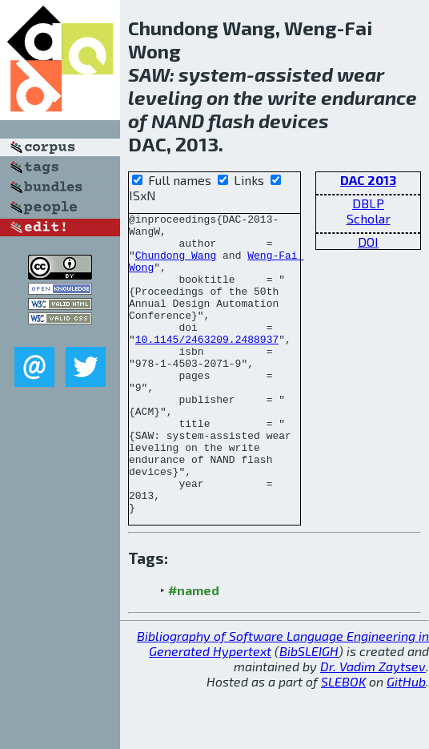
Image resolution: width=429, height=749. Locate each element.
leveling (165, 97)
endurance (369, 97)
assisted (294, 74)
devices (294, 120)
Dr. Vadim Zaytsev (373, 726)
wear (360, 74)
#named (193, 650)
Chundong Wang (175, 264)
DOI (368, 241)
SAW (149, 74)
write (292, 97)
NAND (177, 120)
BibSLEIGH (309, 711)
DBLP (368, 203)
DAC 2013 (368, 179)
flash (231, 120)
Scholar (369, 218)
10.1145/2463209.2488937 (207, 365)
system (212, 74)
